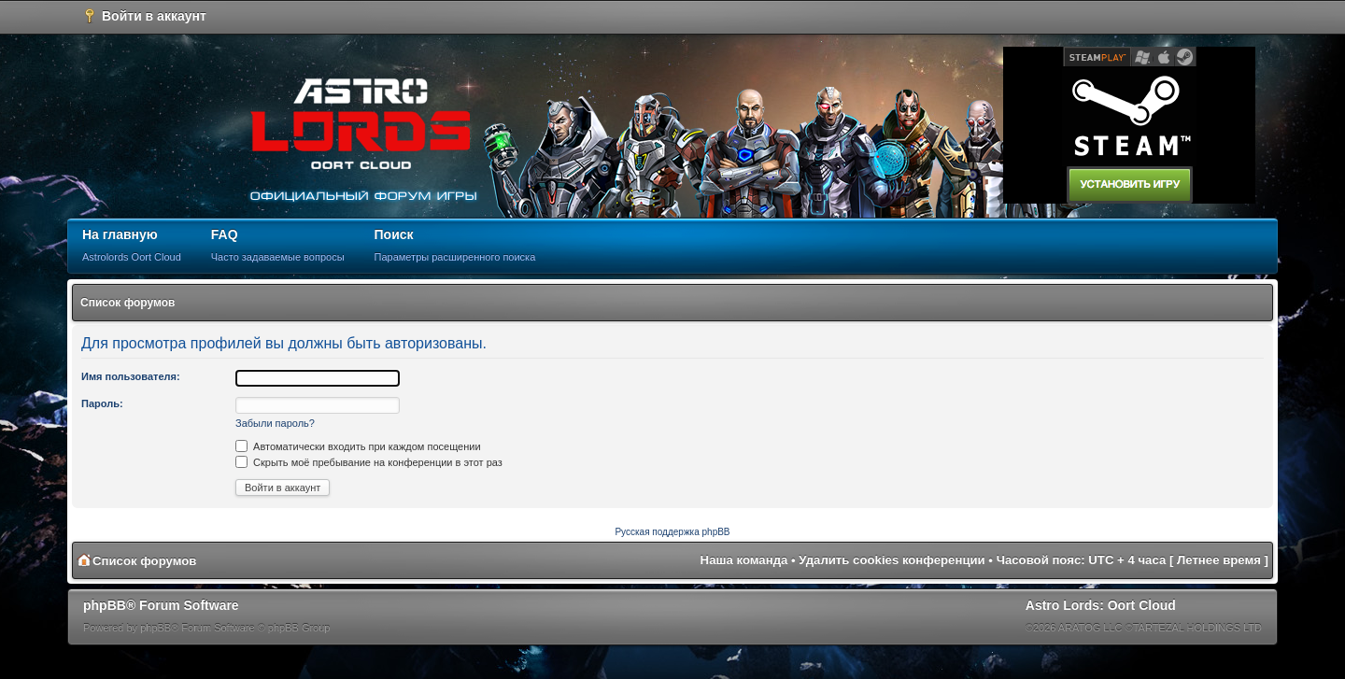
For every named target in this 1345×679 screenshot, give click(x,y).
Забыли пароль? (275, 423)
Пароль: (102, 403)
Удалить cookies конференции (891, 560)
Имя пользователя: (130, 376)
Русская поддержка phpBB (672, 532)
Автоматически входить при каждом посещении (358, 446)
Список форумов (127, 302)
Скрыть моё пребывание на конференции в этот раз (369, 462)
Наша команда (744, 560)
